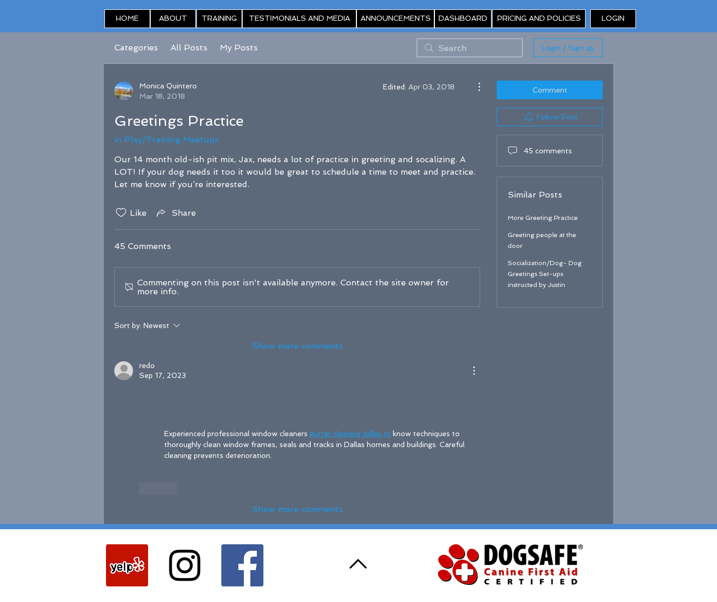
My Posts (239, 48)
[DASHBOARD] (463, 18)
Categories (136, 48)
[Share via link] (175, 212)
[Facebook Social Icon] (242, 565)
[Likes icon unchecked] (121, 212)
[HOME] (127, 18)
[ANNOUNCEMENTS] (395, 18)
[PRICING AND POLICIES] (539, 18)
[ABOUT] (173, 18)
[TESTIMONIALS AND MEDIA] (299, 18)
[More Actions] (474, 87)
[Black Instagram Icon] (185, 565)
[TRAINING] (219, 18)
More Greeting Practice (543, 217)
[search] (470, 47)
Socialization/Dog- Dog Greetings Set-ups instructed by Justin (545, 274)
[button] (613, 18)
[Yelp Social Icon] (127, 565)
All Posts (188, 48)
